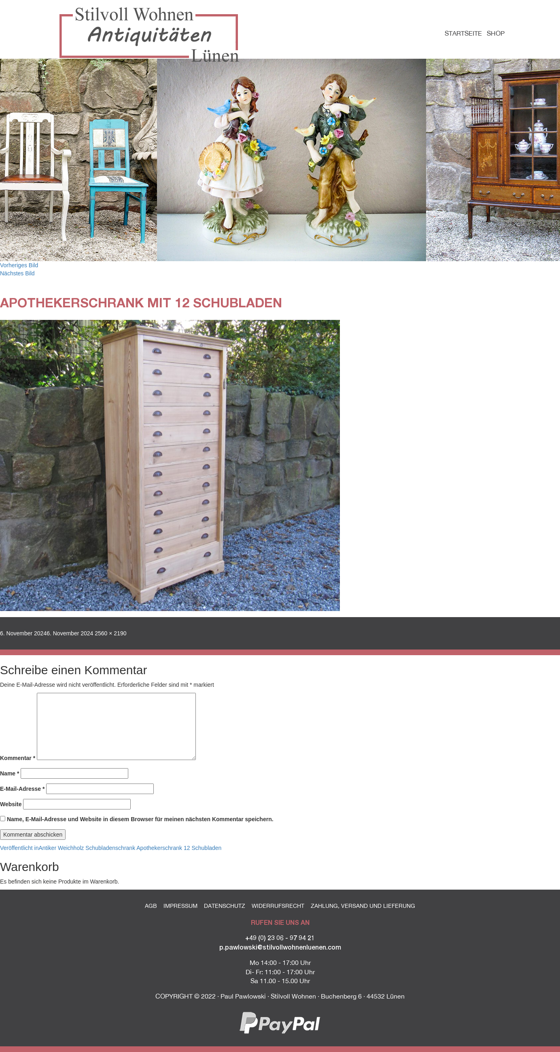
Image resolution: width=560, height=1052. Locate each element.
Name (9, 773)
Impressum (180, 906)
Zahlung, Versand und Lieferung (363, 906)
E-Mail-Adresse (22, 789)
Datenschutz (224, 906)
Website (10, 804)
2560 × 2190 (110, 633)
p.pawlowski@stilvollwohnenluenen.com (280, 947)
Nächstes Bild (17, 273)
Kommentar (17, 758)
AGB (151, 906)
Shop (496, 33)
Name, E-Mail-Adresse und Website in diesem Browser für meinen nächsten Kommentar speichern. (140, 819)
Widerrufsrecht (278, 906)
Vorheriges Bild (19, 265)
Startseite (463, 33)
